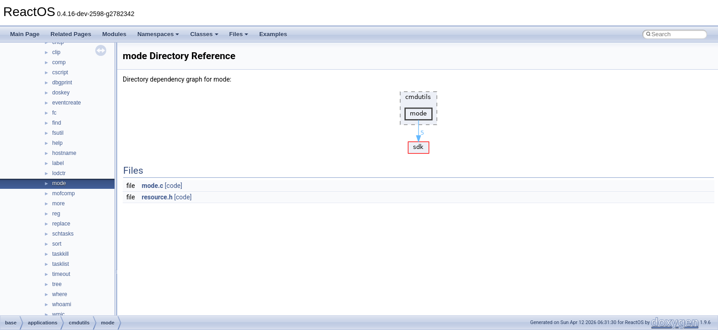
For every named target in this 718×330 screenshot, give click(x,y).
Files (239, 34)
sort (56, 244)
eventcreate (66, 102)
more (58, 203)
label (58, 163)
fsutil (58, 133)
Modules (114, 34)
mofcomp (63, 193)
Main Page (24, 34)
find (56, 123)
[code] (173, 185)
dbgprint (62, 82)
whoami (61, 304)
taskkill (60, 254)
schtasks (63, 234)
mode (59, 183)
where (59, 294)
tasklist (60, 264)
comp (58, 62)
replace (61, 223)
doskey (61, 92)
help (57, 143)
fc (54, 113)
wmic (58, 314)
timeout (61, 274)
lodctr (58, 173)
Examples (273, 34)
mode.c (152, 185)
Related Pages (70, 34)
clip (56, 52)
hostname (64, 153)
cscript (60, 72)
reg (56, 213)
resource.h (157, 197)
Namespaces (158, 34)
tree (57, 284)
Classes (204, 34)
